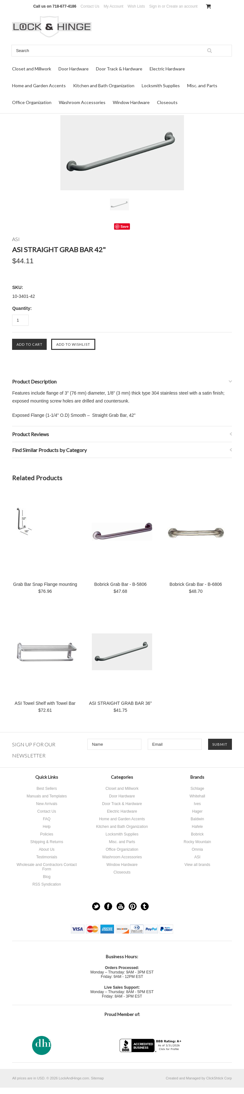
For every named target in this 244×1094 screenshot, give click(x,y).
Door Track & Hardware (119, 68)
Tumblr (145, 906)
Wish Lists (136, 6)
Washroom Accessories (82, 102)
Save (124, 226)
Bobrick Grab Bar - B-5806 (120, 584)
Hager (197, 811)
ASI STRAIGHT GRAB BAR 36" (120, 703)
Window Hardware (131, 102)
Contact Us (89, 6)
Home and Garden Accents (39, 85)
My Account (113, 6)
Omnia (197, 849)
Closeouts (167, 102)
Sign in (155, 6)
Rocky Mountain (197, 842)
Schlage (197, 788)
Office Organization (31, 102)
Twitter (96, 906)
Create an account (182, 6)
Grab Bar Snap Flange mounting (45, 584)
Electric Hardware (167, 68)
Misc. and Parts (202, 85)
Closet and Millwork (31, 68)
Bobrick (197, 834)
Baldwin (197, 819)
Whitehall (197, 796)
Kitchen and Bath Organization (103, 85)
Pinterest (133, 906)
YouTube (121, 906)
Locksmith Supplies (161, 85)
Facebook (108, 906)
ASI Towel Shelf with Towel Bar (45, 703)
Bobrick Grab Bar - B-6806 (196, 584)
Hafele (197, 826)
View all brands (197, 864)
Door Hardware (73, 68)
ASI (197, 857)
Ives (197, 804)
